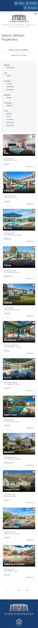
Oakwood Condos (14, 564)
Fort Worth (9, 119)
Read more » (30, 166)
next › (19, 590)
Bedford (9, 113)
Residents (33, 3)
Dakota (8, 302)
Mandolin (9, 452)
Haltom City (10, 122)
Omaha (8, 97)
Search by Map (18, 55)
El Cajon (8, 84)
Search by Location (22, 49)
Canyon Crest (11, 489)
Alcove (8, 228)
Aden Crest (10, 414)
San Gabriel (10, 86)
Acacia (8, 377)
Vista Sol (9, 190)
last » (27, 590)
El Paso (8, 116)
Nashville (9, 105)
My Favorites (32, 8)
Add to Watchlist (33, 135)
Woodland (10, 340)
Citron (7, 265)
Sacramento (10, 89)
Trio (6, 153)
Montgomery (10, 68)
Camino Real (11, 526)
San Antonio (10, 125)
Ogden (8, 76)
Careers (21, 3)
